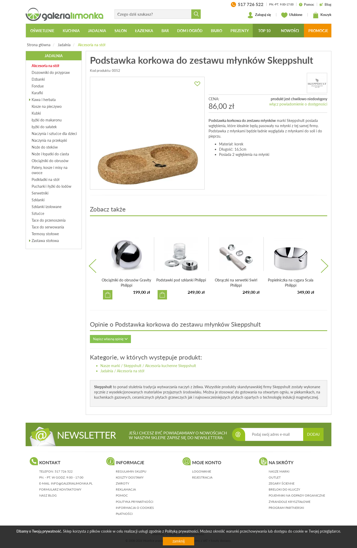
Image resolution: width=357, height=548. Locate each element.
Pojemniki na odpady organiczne (297, 495)
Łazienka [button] (144, 30)
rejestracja (202, 477)
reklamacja (126, 489)
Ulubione (291, 15)
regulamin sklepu (131, 471)
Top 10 (264, 30)
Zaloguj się (259, 15)
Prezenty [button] (240, 30)
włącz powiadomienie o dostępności (298, 104)
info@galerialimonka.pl (72, 483)
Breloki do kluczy (284, 489)
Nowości (290, 30)
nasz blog (48, 495)
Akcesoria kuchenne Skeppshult (170, 365)
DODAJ (313, 434)
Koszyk (322, 15)
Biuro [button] (216, 30)
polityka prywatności (134, 502)
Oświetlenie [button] (42, 30)
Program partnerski (286, 508)
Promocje (318, 30)
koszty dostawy (129, 477)
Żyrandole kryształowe (289, 502)
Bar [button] (165, 30)
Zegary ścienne (282, 483)
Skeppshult (132, 365)
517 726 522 (64, 471)
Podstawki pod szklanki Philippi (181, 280)
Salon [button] (120, 30)
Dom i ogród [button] (190, 30)
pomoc (122, 495)
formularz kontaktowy (60, 489)
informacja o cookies (135, 508)
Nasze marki (110, 365)
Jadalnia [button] (97, 30)
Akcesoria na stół (91, 45)
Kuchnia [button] (71, 30)
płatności (124, 514)
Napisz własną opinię (110, 339)
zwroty (122, 483)
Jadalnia (64, 45)
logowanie (201, 471)
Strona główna (38, 45)
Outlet (275, 477)
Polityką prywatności (181, 531)
